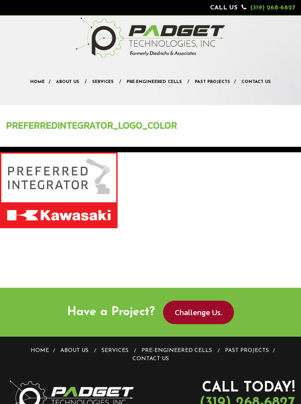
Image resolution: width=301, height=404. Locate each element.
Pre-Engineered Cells (154, 82)
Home (37, 82)
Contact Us (256, 82)
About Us (67, 82)
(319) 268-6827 (272, 8)
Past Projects (212, 82)
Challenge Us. (198, 312)
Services (103, 82)
